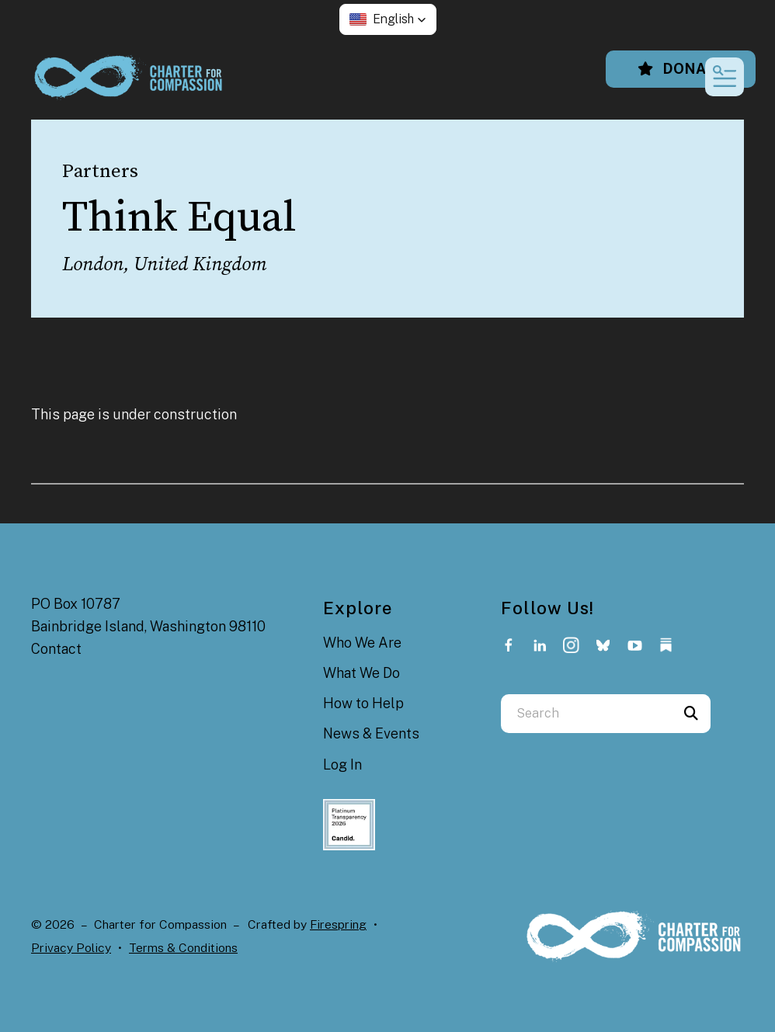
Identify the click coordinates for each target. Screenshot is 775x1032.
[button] (387, 19)
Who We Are (362, 642)
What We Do (361, 673)
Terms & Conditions (183, 947)
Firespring (338, 924)
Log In (342, 764)
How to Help (363, 703)
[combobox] (586, 713)
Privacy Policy (71, 947)
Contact (56, 649)
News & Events (371, 733)
